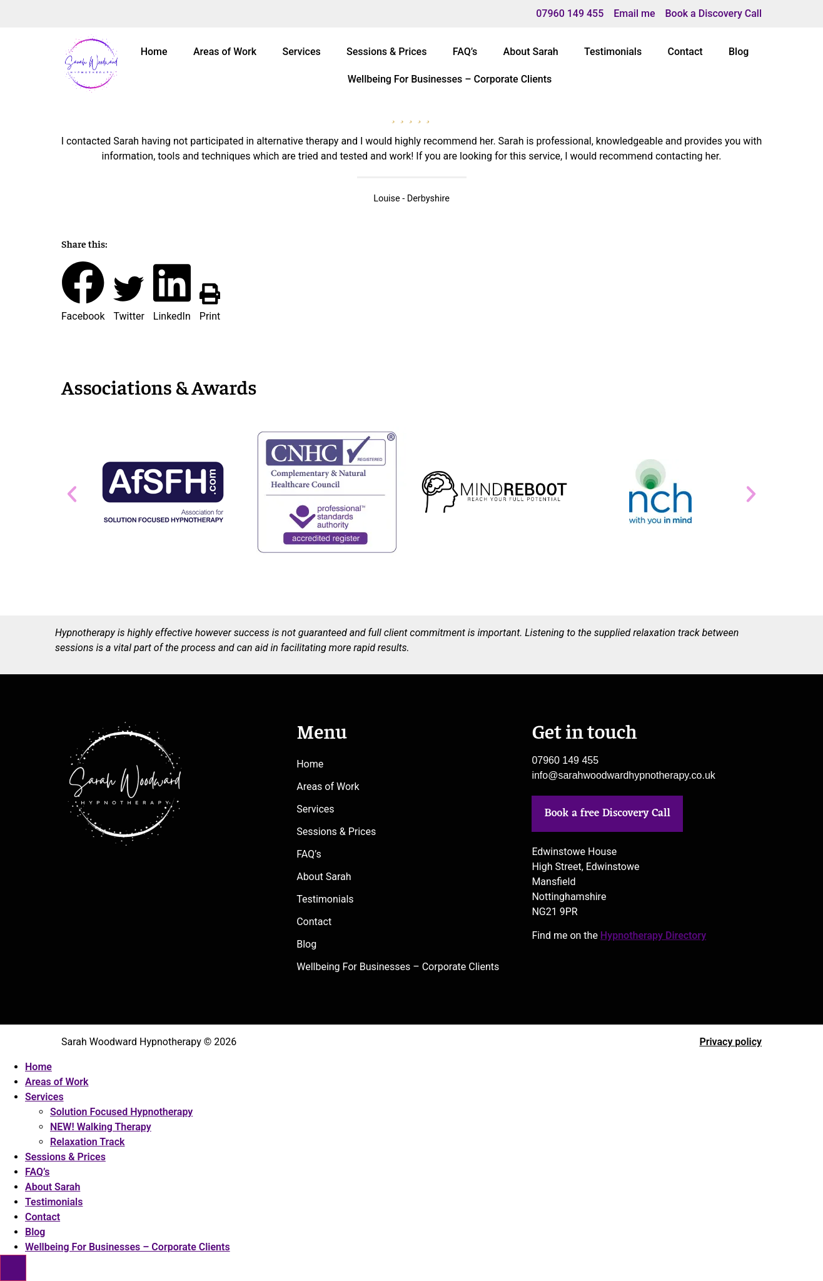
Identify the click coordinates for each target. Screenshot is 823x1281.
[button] (82, 292)
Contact (685, 52)
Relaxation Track (87, 1142)
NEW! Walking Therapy (100, 1127)
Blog (739, 52)
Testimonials (613, 52)
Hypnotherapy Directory (653, 935)
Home (154, 52)
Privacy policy (730, 1042)
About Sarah (530, 52)
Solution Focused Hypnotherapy (121, 1112)
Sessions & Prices (386, 52)
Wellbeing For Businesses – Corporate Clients (450, 79)
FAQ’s (465, 52)
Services (301, 52)
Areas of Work (224, 52)
